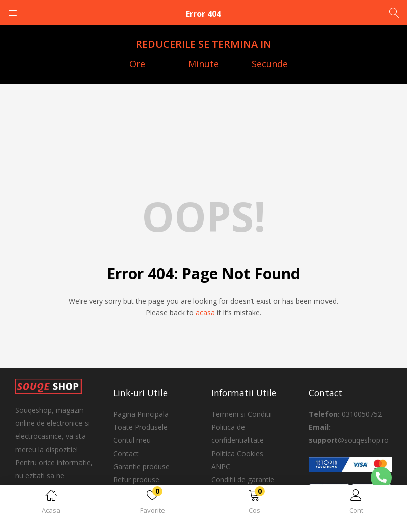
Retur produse (136, 479)
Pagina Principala (141, 414)
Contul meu (132, 440)
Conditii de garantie (242, 479)
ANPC (220, 466)
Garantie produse (141, 466)
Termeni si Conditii (241, 414)
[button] (254, 503)
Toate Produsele (140, 427)
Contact (126, 453)
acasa (205, 312)
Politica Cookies (237, 453)
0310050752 (362, 414)
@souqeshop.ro (363, 440)
